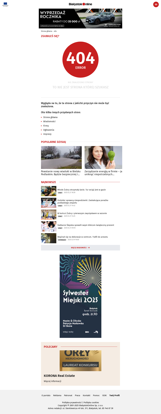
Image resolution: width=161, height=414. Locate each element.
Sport (60, 192)
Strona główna (46, 31)
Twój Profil (114, 395)
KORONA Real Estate (59, 376)
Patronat (68, 395)
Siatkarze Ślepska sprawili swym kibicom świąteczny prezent (85, 225)
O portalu (46, 395)
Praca (77, 395)
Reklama (57, 395)
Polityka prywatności (72, 402)
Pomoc (96, 395)
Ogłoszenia (48, 130)
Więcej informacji (52, 381)
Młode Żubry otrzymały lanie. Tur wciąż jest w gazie (81, 189)
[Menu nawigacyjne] (156, 4)
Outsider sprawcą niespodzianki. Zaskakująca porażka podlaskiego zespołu (82, 201)
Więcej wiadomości (79, 248)
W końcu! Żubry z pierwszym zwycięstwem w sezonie (82, 213)
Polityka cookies (91, 402)
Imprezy (47, 134)
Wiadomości (49, 121)
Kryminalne (62, 240)
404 (55, 31)
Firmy (46, 125)
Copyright (62, 405)
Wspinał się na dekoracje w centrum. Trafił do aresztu (82, 237)
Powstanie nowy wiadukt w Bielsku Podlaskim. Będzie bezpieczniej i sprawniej (61, 173)
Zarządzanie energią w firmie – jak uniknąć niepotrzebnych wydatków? (104, 173)
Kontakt (86, 395)
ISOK (104, 395)
